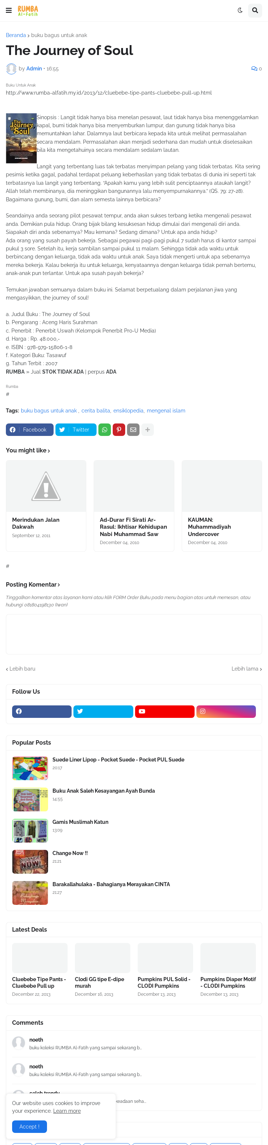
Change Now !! (70, 853)
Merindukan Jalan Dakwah (35, 524)
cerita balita (96, 411)
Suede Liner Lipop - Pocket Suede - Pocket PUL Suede (118, 760)
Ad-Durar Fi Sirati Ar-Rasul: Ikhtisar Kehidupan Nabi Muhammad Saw (133, 527)
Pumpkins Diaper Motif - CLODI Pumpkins (228, 982)
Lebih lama (245, 669)
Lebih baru (22, 669)
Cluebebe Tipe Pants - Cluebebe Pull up (39, 982)
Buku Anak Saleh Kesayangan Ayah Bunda (103, 791)
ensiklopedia (128, 411)
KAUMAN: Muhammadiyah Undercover (209, 527)
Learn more (67, 1111)
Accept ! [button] (29, 1127)
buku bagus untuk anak (59, 35)
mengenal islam (166, 411)
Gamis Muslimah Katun (80, 822)
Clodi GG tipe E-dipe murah (99, 982)
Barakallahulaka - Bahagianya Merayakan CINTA (111, 884)
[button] (9, 10)
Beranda (16, 35)
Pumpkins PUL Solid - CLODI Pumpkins (164, 982)
